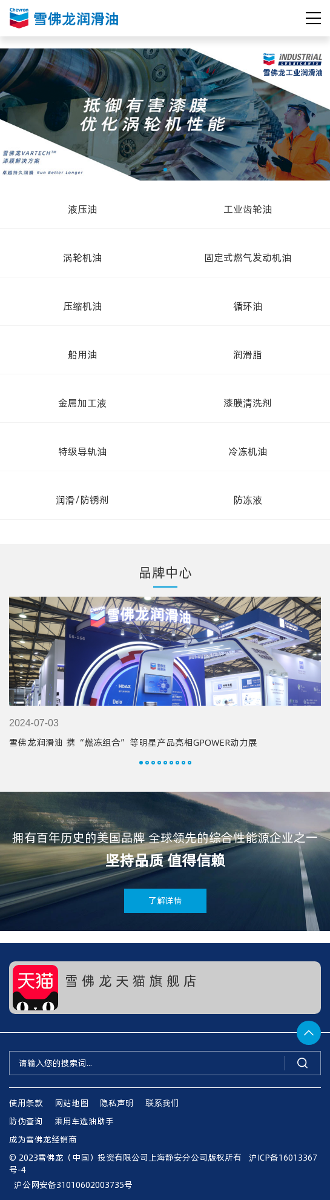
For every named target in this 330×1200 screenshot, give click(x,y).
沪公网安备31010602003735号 (71, 1184)
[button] (165, 169)
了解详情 (165, 900)
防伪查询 (26, 1121)
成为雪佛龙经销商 (43, 1139)
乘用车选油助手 (84, 1121)
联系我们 (162, 1103)
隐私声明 (117, 1103)
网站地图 (71, 1103)
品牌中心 (165, 572)
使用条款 (26, 1103)
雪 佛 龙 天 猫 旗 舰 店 (131, 980)
